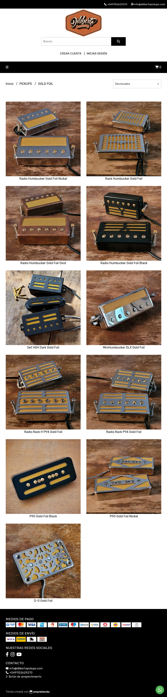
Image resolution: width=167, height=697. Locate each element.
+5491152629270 (19, 672)
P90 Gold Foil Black (43, 516)
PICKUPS (26, 84)
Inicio (10, 84)
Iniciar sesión (97, 53)
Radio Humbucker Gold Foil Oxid (43, 263)
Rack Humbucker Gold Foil (123, 178)
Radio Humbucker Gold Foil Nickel (43, 178)
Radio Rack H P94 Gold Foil (43, 432)
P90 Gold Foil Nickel (124, 516)
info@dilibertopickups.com (24, 668)
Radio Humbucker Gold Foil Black (124, 263)
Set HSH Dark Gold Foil (43, 347)
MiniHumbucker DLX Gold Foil (124, 347)
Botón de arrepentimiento (23, 676)
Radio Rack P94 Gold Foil (123, 432)
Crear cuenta (70, 53)
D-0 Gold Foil (43, 600)
